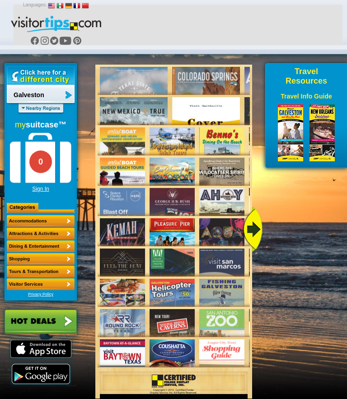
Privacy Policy (40, 294)
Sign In (40, 189)
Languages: (35, 4)
